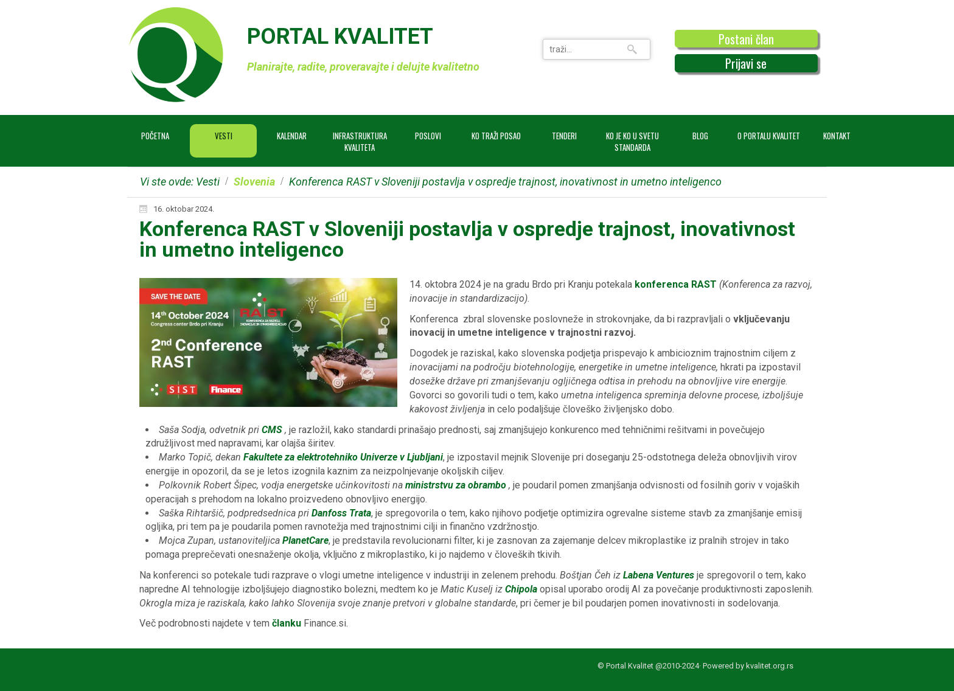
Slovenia (254, 181)
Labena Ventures (658, 575)
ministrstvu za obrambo (455, 485)
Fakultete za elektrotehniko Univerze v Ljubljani (343, 457)
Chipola (521, 589)
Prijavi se (746, 63)
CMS (272, 430)
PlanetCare (305, 540)
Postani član (746, 39)
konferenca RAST (676, 284)
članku (286, 623)
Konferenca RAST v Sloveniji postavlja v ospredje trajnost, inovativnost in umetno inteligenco (467, 239)
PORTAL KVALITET (340, 36)
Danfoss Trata (341, 513)
